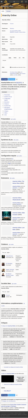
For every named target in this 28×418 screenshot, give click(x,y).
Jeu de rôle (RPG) (14, 30)
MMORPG (12, 32)
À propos (12, 413)
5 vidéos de (8, 373)
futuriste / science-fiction (20, 32)
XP (12, 158)
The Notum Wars (13, 72)
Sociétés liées (7, 105)
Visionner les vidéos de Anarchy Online (13, 384)
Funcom (12, 23)
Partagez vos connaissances (8, 401)
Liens (5, 114)
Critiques (6, 111)
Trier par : (6, 252)
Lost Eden (15, 75)
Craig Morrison (9, 256)
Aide (1, 416)
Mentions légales (18, 413)
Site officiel (7, 390)
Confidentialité (3, 414)
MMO (19, 30)
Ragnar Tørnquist (10, 269)
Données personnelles (12, 414)
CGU (24, 413)
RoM (9, 163)
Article (3, 11)
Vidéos (5, 113)
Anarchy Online (7, 6)
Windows (12, 28)
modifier (13, 119)
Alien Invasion (22, 73)
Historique (8, 11)
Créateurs (6, 103)
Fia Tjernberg (9, 263)
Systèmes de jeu (8, 96)
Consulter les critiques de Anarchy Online (13, 367)
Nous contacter (6, 416)
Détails (17, 260)
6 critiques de (8, 325)
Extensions (6, 102)
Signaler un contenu (22, 414)
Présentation (7, 94)
